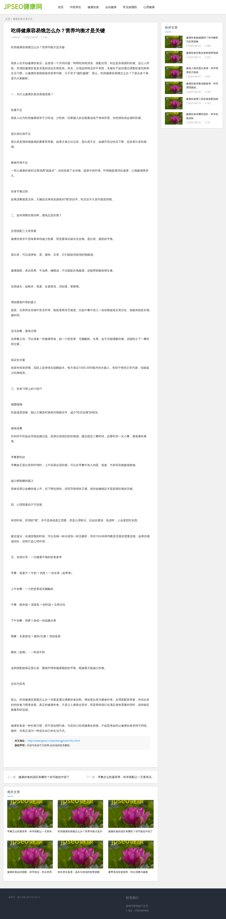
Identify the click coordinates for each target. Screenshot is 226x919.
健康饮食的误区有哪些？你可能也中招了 (44, 777)
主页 (7, 18)
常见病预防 (130, 7)
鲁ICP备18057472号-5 (28, 897)
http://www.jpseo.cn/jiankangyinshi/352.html (54, 740)
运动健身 (111, 7)
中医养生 (75, 7)
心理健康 (149, 7)
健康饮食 (93, 7)
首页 (61, 7)
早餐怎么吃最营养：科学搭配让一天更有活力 (126, 777)
